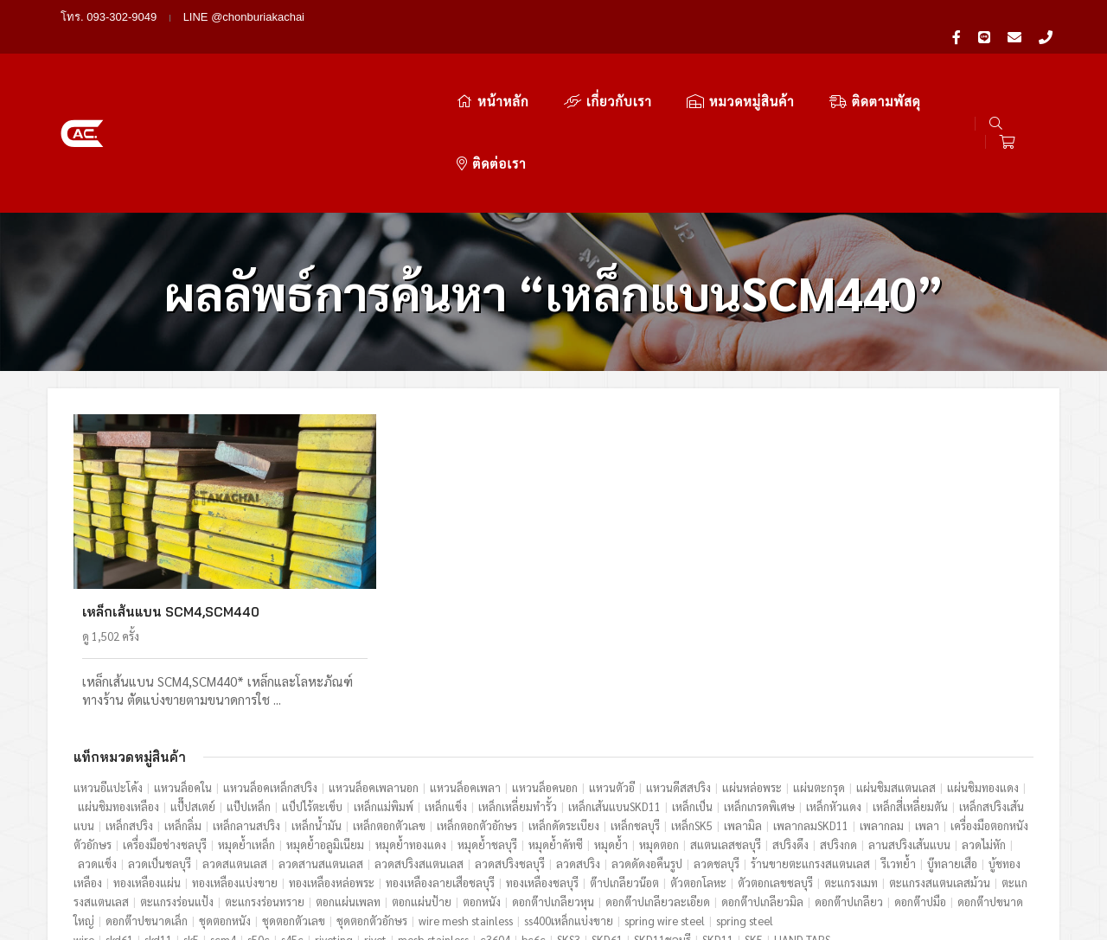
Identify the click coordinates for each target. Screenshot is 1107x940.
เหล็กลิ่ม (183, 711)
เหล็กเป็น (692, 692)
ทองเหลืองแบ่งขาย (235, 768)
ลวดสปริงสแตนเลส (419, 749)
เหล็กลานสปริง (246, 711)
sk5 (191, 825)
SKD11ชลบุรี (662, 825)
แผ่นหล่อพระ (752, 673)
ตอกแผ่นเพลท (348, 787)
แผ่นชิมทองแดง (983, 673)
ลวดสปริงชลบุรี (510, 749)
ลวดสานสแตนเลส (320, 749)
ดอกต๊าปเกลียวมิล (762, 787)
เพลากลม (882, 711)
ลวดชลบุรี (716, 749)
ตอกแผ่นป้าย (421, 787)
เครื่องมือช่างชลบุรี (165, 730)
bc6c (534, 825)
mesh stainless (433, 825)
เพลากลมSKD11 (810, 711)
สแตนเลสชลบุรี (725, 730)
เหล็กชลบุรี (635, 711)
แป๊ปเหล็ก (249, 692)
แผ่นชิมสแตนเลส (896, 673)
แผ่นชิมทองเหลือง (118, 692)
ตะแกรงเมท (851, 768)
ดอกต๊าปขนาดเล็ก (147, 806)
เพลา (927, 711)
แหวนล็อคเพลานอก (374, 673)
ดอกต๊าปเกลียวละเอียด (657, 787)
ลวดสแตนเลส (234, 749)
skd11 (158, 825)
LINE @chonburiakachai (243, 16)
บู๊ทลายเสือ (952, 749)
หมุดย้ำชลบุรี (487, 730)
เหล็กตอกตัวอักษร (477, 711)
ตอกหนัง (482, 787)
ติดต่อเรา (896, 67)
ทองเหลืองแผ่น (147, 768)
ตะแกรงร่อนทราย (264, 787)
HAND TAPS (802, 825)
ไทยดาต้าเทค (1015, 894)
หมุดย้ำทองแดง (410, 730)
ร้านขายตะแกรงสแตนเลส (810, 749)
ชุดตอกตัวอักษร (371, 806)
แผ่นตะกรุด (819, 673)
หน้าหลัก (399, 67)
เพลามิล (743, 711)
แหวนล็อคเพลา (465, 673)
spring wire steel (664, 806)
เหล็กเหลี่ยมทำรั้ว (517, 692)
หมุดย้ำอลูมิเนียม (325, 730)
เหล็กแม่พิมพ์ (383, 692)
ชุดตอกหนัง (225, 806)
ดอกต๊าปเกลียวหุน (553, 787)
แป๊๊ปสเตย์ (192, 692)
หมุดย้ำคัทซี (555, 730)
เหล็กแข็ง (446, 692)
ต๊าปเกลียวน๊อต (624, 768)
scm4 (223, 825)
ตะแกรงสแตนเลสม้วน (939, 768)
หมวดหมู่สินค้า (647, 67)
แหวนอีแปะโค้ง (108, 673)
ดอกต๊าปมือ (920, 787)
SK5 (754, 825)
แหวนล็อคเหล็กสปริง (270, 673)
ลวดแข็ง (97, 749)
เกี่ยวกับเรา (514, 67)
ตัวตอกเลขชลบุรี (775, 768)
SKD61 (607, 825)
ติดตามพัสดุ (782, 67)
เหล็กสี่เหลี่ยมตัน (910, 692)
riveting (334, 825)
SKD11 (717, 825)
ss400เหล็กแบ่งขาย (568, 806)
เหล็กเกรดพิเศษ (759, 692)
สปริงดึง (790, 730)
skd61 (119, 825)
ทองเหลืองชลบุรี (542, 768)
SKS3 (568, 825)
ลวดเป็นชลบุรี (159, 749)
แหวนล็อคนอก (545, 673)
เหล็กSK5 (692, 711)
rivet (375, 825)
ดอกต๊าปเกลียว (849, 787)
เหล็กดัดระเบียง (563, 711)
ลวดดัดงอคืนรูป (646, 749)
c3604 (495, 825)
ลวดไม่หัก (984, 730)
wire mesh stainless (466, 806)
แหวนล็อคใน (183, 673)
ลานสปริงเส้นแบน (909, 730)
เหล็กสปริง (129, 711)
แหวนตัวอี (612, 673)
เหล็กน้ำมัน (316, 711)
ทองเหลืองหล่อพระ (331, 768)
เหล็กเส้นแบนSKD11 (614, 692)
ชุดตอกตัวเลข (293, 806)
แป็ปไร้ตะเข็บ (312, 692)
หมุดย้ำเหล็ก (246, 730)
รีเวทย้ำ (898, 749)
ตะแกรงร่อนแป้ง (177, 787)
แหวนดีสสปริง (678, 673)
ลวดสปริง (578, 749)
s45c (292, 825)
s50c (258, 825)
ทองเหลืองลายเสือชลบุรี (440, 768)
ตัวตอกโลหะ (698, 768)
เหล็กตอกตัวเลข (389, 711)
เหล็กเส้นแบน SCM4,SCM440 (170, 497)
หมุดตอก (659, 730)
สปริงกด (838, 730)
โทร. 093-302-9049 (109, 16)
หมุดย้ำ (611, 730)
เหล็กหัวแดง (833, 692)
